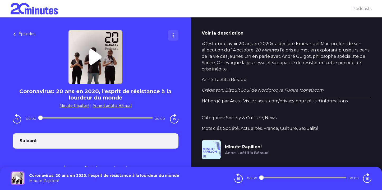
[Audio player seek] (95, 117)
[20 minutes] (181, 8)
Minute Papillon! (74, 105)
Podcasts (361, 8)
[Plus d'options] (173, 35)
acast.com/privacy (275, 100)
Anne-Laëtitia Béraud (112, 105)
